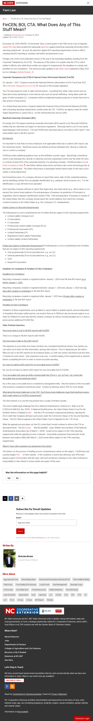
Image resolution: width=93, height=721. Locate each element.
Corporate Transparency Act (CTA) (20, 86)
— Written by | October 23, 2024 (21, 35)
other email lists (37, 538)
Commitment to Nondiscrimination (27, 694)
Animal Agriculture (28, 579)
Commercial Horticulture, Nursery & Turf (54, 579)
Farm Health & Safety (81, 579)
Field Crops (8, 585)
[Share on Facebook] (10, 498)
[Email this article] (16, 498)
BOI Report (39, 600)
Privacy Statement (59, 694)
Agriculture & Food (11, 579)
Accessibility (22, 712)
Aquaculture (23, 595)
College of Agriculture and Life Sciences (23, 648)
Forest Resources (39, 590)
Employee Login (82, 718)
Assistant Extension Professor (28, 560)
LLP (5, 600)
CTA (79, 595)
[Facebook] (7, 686)
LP (85, 595)
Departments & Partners (15, 644)
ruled (29, 412)
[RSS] (12, 686)
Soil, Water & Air (22, 590)
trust (33, 595)
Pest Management (60, 585)
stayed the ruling (9, 47)
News (5, 19)
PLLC (12, 600)
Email (19, 518)
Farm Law (9, 10)
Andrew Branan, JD (26, 72)
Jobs (7, 640)
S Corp (20, 600)
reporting (42, 595)
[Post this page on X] (5, 498)
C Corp (29, 600)
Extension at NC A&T (14, 656)
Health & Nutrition (55, 590)
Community (8, 590)
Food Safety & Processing (26, 585)
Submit (20, 531)
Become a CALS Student (15, 652)
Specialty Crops (76, 585)
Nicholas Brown (18, 35)
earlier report (64, 69)
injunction (45, 47)
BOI (72, 595)
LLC (50, 595)
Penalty (50, 600)
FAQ (18, 455)
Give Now (9, 660)
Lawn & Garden (9, 595)
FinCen (58, 595)
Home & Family (72, 590)
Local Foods (44, 585)
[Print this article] (22, 498)
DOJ (66, 595)
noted (28, 428)
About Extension (12, 637)
